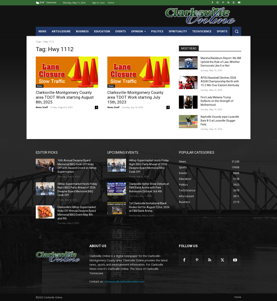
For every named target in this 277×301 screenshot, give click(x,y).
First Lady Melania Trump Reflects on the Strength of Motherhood (217, 101)
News (39, 86)
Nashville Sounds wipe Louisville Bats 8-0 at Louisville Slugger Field (220, 120)
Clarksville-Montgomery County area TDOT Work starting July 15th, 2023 (135, 97)
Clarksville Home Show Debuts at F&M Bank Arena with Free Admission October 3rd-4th (149, 187)
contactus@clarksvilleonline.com (124, 281)
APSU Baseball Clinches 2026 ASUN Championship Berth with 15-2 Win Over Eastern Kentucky (220, 81)
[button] (236, 31)
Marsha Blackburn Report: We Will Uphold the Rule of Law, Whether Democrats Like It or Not (221, 62)
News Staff (42, 107)
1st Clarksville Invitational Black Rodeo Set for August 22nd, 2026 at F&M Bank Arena (149, 207)
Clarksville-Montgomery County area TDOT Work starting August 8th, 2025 (65, 97)
